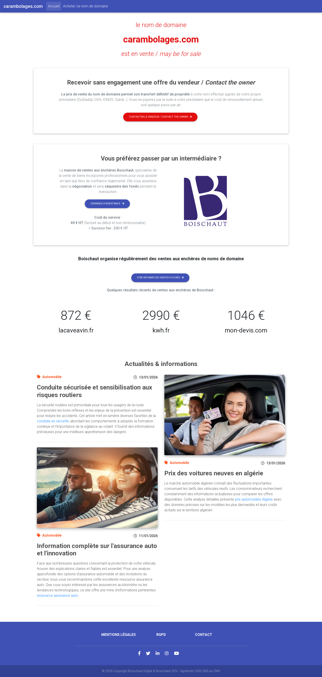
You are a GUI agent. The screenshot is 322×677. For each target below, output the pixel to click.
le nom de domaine (161, 25)
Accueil (54, 5)
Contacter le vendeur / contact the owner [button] (160, 116)
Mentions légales (118, 635)
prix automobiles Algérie (254, 499)
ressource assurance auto (57, 595)
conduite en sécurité (53, 421)
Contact (203, 635)
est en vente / (161, 53)
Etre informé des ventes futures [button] (160, 277)
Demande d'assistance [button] (107, 203)
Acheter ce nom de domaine (85, 6)
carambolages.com (161, 39)
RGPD (161, 635)
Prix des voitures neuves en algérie (213, 473)
